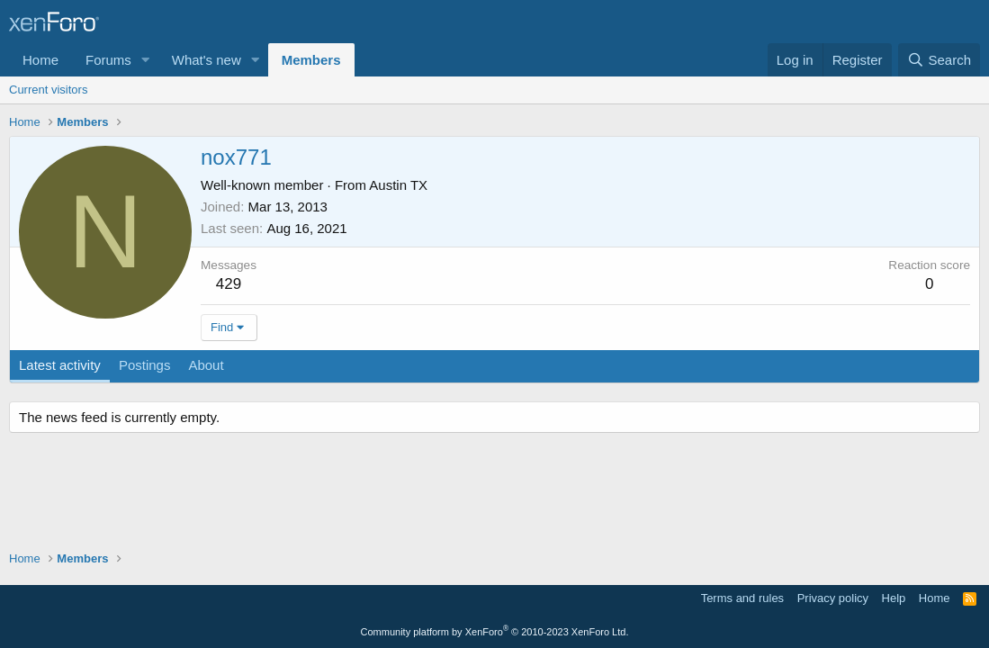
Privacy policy (832, 598)
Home (40, 60)
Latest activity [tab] (60, 365)
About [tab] (205, 365)
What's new (206, 60)
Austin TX (398, 185)
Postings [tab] (145, 365)
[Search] (939, 59)
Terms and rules (742, 598)
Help (894, 598)
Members (311, 60)
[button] (145, 59)
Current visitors (48, 89)
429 (228, 283)
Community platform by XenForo (495, 631)
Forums (108, 60)
